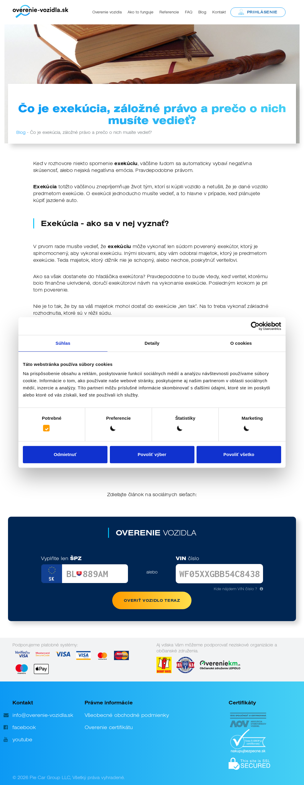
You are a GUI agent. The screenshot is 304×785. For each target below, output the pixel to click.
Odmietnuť (65, 454)
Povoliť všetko (239, 454)
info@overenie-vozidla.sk (42, 715)
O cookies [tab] (241, 343)
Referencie (169, 12)
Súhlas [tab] (63, 343)
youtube (22, 739)
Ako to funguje (140, 12)
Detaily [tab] (152, 343)
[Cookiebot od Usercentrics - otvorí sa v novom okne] (255, 326)
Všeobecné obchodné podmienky (127, 715)
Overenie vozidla (107, 12)
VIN (187, 558)
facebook (24, 727)
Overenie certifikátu (109, 727)
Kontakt (219, 12)
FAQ (188, 12)
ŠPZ (61, 558)
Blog (202, 12)
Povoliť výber (152, 454)
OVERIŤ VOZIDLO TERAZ (152, 600)
